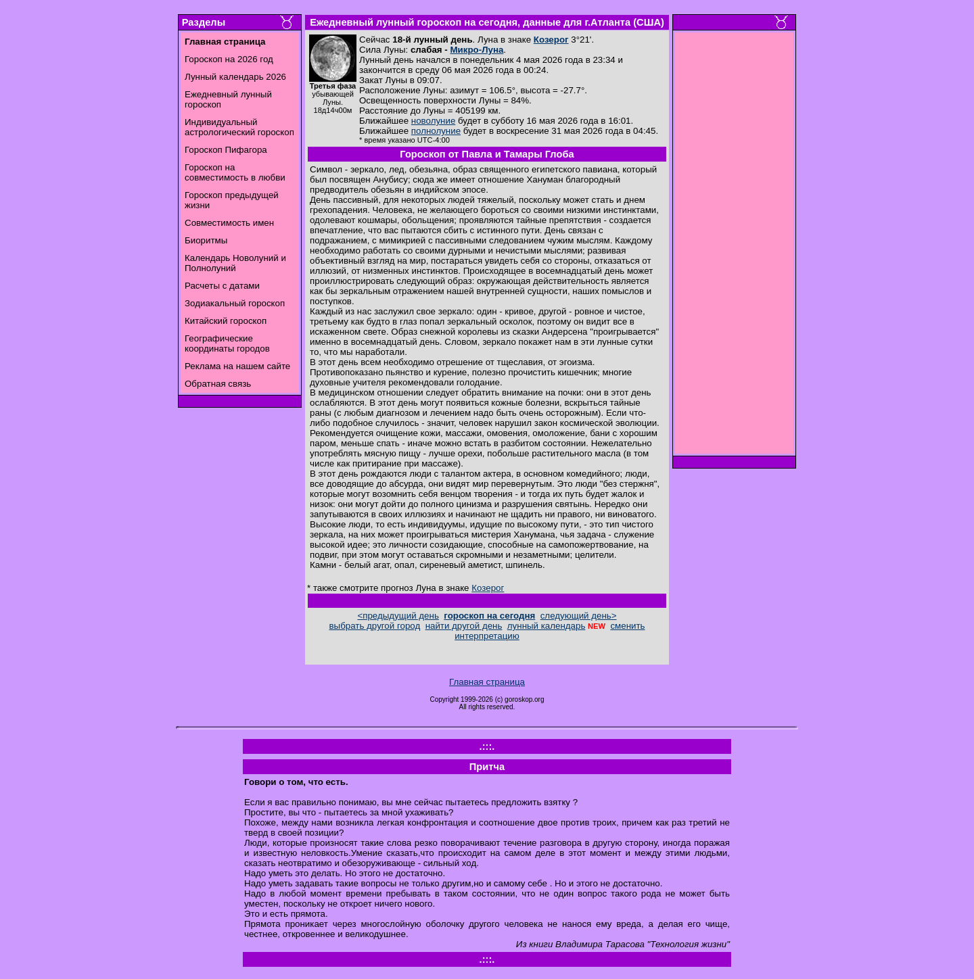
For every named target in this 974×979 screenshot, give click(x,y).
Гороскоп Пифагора (226, 150)
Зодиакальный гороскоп (235, 303)
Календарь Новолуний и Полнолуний (235, 263)
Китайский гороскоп (225, 321)
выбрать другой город (375, 626)
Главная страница (487, 682)
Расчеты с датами (222, 286)
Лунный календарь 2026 (235, 77)
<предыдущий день (397, 616)
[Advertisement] (734, 247)
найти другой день (464, 626)
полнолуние (436, 131)
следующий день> (578, 616)
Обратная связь (218, 384)
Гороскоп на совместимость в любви (235, 172)
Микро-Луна (476, 50)
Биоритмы (206, 240)
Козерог (551, 39)
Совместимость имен (229, 223)
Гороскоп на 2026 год (229, 59)
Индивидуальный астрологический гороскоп (239, 127)
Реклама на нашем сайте (237, 366)
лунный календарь (546, 626)
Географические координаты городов (227, 343)
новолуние (433, 121)
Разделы (203, 22)
